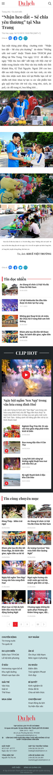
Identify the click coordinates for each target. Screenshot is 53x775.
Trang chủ (6, 12)
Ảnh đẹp (32, 675)
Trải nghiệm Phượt (37, 672)
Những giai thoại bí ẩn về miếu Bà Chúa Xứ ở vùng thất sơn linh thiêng (35, 319)
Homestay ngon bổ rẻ (12, 669)
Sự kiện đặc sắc (35, 706)
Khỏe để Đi (33, 689)
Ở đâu (5, 665)
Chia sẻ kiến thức (36, 692)
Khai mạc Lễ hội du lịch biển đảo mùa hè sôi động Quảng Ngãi (13, 610)
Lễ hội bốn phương (10, 658)
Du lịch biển (17, 12)
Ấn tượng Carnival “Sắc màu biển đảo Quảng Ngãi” (39, 551)
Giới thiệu (16, 768)
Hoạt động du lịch (36, 703)
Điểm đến (32, 669)
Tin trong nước (8, 641)
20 (38, 625)
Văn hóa (5, 686)
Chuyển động (9, 637)
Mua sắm (7, 699)
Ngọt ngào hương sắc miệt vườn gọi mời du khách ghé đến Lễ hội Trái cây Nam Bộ (38, 581)
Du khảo (32, 665)
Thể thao (6, 692)
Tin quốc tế (7, 644)
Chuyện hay (34, 699)
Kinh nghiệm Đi (35, 686)
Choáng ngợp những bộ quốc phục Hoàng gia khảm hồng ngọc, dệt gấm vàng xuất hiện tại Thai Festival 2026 (38, 610)
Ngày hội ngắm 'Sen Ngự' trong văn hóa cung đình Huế (25, 402)
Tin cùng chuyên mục (21, 498)
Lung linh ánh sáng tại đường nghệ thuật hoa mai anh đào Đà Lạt (34, 461)
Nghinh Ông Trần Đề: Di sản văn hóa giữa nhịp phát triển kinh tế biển (35, 429)
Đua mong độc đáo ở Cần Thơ (34, 443)
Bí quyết (32, 682)
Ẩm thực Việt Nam (37, 655)
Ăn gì (31, 651)
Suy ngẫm (33, 637)
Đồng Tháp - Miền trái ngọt (12, 522)
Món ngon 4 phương (37, 658)
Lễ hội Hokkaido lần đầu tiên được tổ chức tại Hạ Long (33, 301)
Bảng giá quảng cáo (32, 768)
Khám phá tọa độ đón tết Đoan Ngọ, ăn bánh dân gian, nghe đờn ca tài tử (35, 334)
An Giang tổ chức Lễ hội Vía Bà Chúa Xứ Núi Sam (34, 286)
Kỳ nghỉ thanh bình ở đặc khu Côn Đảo (33, 476)
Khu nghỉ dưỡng (9, 672)
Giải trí (5, 682)
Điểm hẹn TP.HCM (10, 655)
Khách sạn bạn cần (11, 675)
